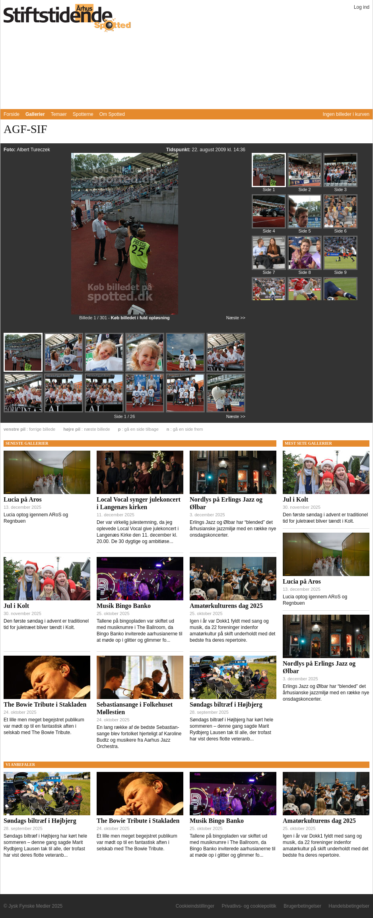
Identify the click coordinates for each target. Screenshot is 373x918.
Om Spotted (112, 114)
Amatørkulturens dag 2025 (226, 605)
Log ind (361, 7)
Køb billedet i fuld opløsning (140, 317)
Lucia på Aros (23, 499)
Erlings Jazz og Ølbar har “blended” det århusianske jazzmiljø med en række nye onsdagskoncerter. (233, 529)
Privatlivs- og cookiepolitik (248, 906)
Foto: (10, 149)
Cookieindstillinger (195, 906)
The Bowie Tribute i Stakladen (45, 704)
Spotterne (83, 114)
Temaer (59, 114)
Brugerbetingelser (302, 906)
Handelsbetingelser (348, 906)
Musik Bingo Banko (124, 605)
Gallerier (35, 114)
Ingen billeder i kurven (346, 114)
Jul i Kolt (16, 605)
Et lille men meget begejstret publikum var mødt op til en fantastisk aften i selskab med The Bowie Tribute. (44, 726)
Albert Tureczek (33, 149)
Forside (11, 114)
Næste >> (235, 317)
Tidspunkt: (179, 149)
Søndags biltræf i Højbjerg (226, 704)
